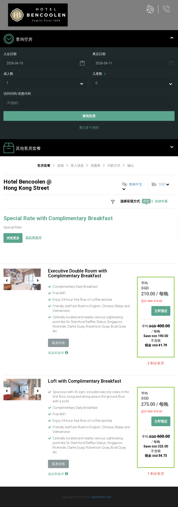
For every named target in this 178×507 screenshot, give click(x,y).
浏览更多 (12, 238)
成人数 (8, 73)
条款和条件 (33, 237)
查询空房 (89, 116)
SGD (162, 184)
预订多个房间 (89, 127)
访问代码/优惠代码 (17, 93)
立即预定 (160, 311)
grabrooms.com (101, 497)
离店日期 (98, 54)
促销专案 (161, 201)
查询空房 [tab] (88, 39)
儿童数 (99, 74)
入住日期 (9, 54)
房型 (146, 201)
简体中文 (135, 184)
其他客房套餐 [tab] (88, 148)
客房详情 (58, 343)
